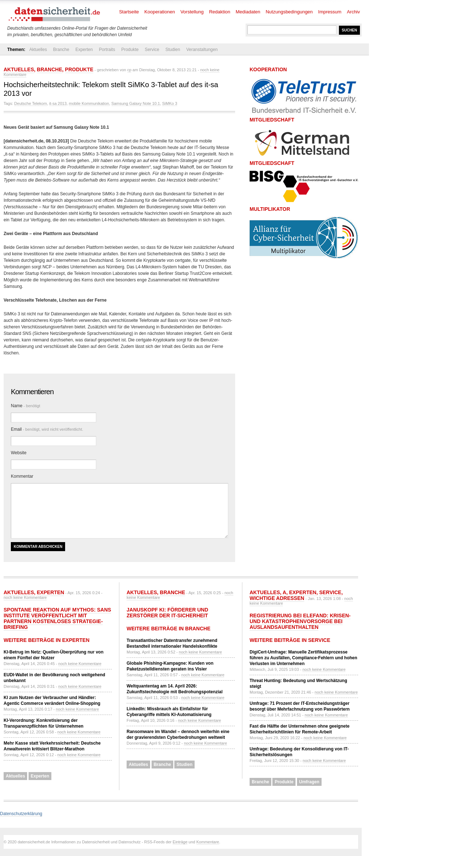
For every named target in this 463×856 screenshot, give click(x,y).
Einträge (180, 842)
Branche (61, 49)
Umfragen (309, 781)
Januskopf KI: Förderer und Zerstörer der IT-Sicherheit (167, 612)
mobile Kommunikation (89, 103)
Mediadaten (248, 11)
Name (25, 405)
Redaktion (219, 11)
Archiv (353, 11)
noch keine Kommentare (25, 597)
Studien (172, 49)
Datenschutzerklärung (21, 813)
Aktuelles (38, 49)
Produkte (130, 49)
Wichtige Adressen (277, 598)
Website (18, 452)
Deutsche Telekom (30, 103)
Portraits (107, 49)
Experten (84, 49)
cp (129, 70)
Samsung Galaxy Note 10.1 (135, 103)
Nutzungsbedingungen (289, 11)
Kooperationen (159, 11)
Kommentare (207, 842)
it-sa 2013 (58, 103)
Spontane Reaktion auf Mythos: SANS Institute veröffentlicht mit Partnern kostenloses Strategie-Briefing (57, 618)
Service (152, 49)
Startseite (129, 11)
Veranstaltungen (202, 49)
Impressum (329, 11)
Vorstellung (192, 11)
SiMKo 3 (169, 103)
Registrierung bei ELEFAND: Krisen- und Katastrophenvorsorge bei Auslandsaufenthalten (300, 621)
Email (47, 429)
